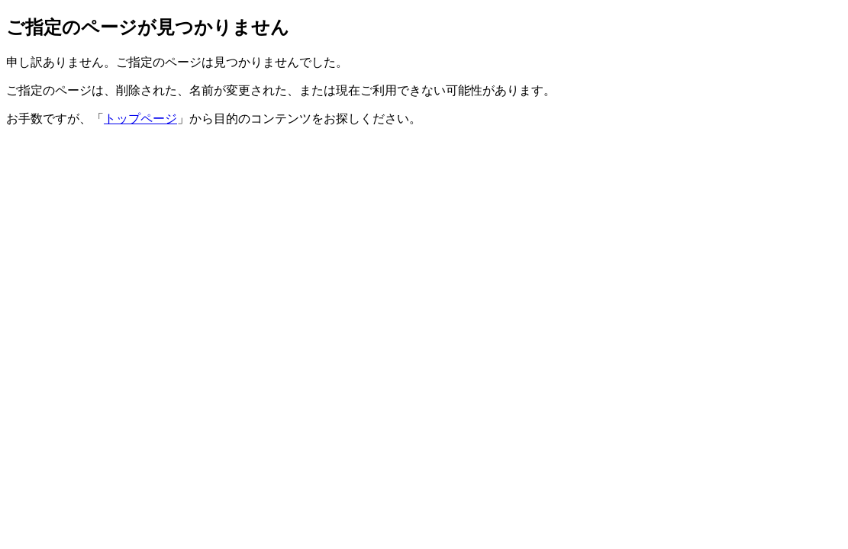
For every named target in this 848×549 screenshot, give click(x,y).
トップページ (140, 118)
